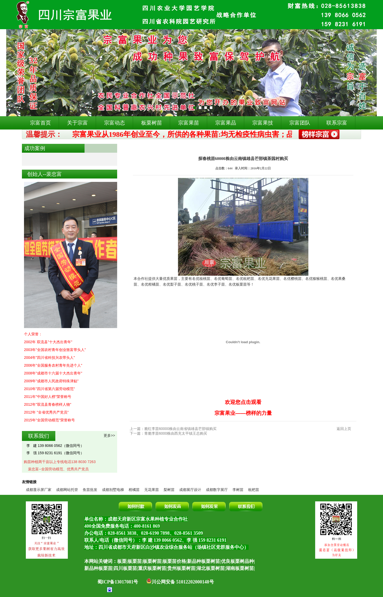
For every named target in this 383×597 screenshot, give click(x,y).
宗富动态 (114, 123)
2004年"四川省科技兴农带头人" (49, 357)
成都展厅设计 (190, 490)
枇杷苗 (253, 490)
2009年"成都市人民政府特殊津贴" (51, 381)
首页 (138, 148)
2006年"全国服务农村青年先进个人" (53, 365)
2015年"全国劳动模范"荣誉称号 (49, 420)
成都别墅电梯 (113, 490)
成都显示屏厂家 (38, 490)
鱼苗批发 (90, 490)
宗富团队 (299, 123)
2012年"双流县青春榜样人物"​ (47, 404)
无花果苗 (151, 490)
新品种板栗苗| (98, 568)
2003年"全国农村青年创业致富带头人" (55, 350)
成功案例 (154, 148)
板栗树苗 (151, 123)
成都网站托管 (67, 490)
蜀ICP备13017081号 (117, 581)
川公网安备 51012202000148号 (180, 581)
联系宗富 (336, 123)
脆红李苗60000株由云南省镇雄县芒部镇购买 (180, 429)
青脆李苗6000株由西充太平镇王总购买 (175, 433)
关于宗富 (77, 123)
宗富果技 (262, 123)
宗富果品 (225, 123)
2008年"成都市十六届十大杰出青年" (53, 373)
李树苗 (237, 490)
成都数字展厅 (217, 490)
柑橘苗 (134, 490)
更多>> (109, 435)
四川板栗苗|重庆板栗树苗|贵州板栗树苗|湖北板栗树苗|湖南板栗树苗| (184, 568)
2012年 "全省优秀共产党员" (46, 412)
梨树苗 (169, 490)
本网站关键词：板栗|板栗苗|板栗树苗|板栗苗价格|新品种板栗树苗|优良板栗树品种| (169, 561)
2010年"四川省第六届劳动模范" (49, 389)
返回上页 (344, 429)
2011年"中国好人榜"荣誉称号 (47, 397)
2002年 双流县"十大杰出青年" (48, 342)
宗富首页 (40, 123)
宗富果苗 (188, 123)
